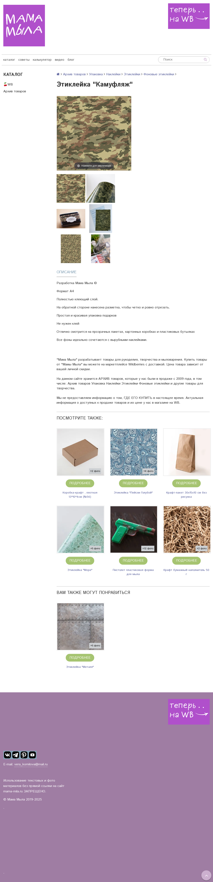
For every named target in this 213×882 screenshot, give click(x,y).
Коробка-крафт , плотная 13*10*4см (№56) (80, 495)
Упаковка (96, 74)
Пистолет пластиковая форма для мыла (133, 572)
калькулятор (42, 59)
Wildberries (136, 364)
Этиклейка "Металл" (80, 667)
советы (24, 59)
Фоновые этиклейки (159, 74)
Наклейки (113, 74)
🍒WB (8, 84)
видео (59, 59)
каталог (9, 59)
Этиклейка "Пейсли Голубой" (133, 493)
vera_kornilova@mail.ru (31, 764)
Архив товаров (14, 91)
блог (71, 59)
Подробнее (79, 483)
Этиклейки (132, 74)
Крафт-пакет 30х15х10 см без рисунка (186, 495)
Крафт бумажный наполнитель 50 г (186, 572)
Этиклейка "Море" (79, 570)
